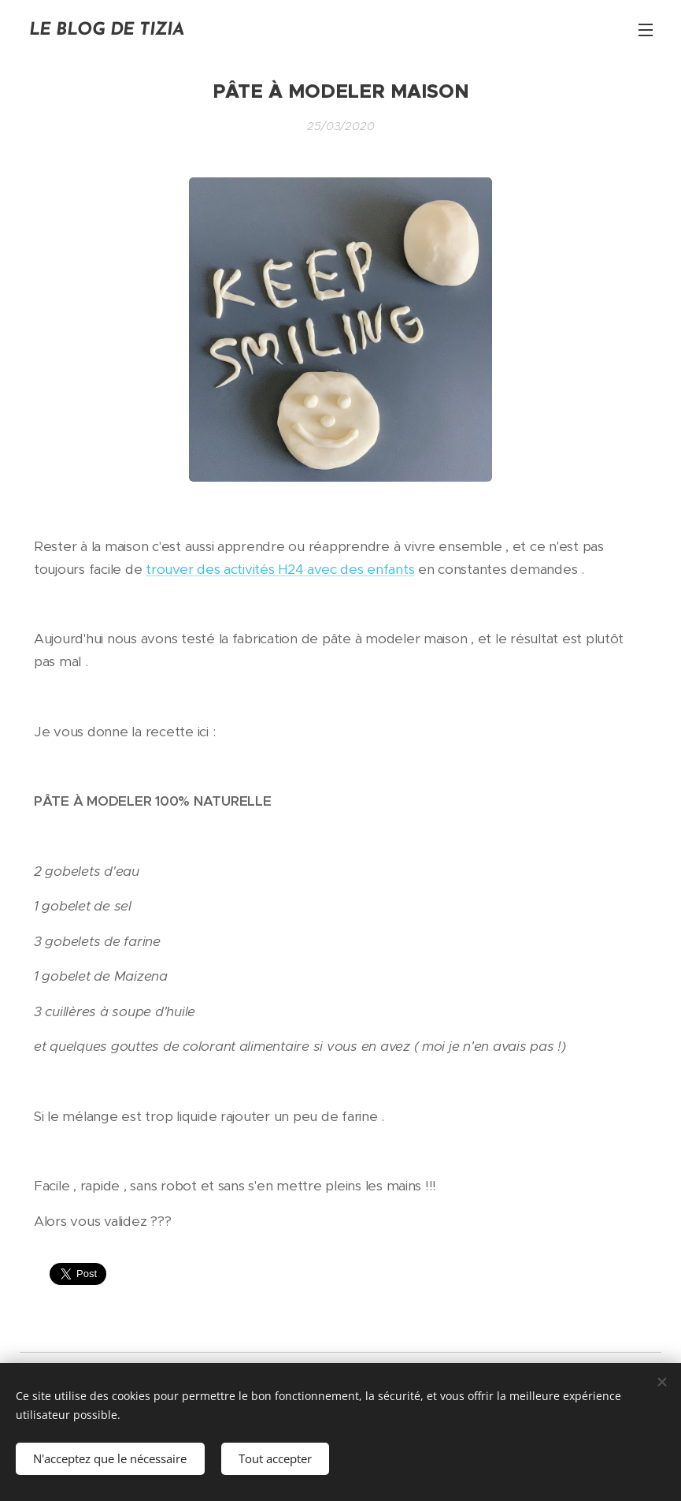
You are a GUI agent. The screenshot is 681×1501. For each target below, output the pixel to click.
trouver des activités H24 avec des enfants (280, 569)
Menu (645, 30)
